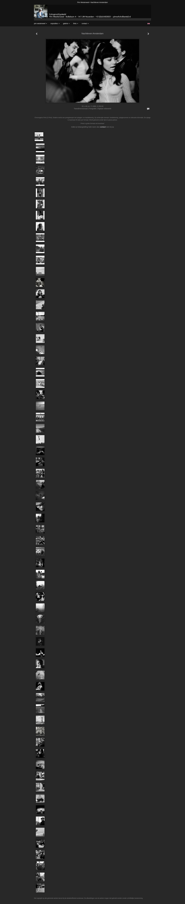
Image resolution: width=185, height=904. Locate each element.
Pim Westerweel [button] (40, 23)
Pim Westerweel (83, 2)
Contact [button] (85, 23)
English (148, 23)
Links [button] (75, 23)
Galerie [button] (66, 23)
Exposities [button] (54, 23)
